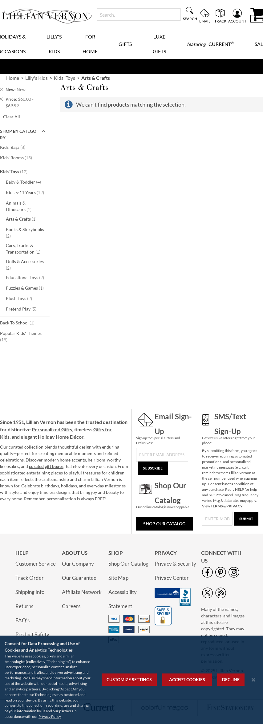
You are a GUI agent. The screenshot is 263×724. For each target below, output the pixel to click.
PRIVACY (234, 506)
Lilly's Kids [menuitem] (54, 44)
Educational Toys (27, 277)
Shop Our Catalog (164, 523)
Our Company (78, 563)
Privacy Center (172, 578)
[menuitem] (210, 44)
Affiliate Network (82, 592)
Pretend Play (25, 308)
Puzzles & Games (27, 288)
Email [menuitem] (204, 21)
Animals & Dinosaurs (22, 206)
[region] (131, 680)
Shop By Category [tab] (18, 134)
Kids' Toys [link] (64, 78)
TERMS (217, 506)
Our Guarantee (79, 578)
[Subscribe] (153, 468)
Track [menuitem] (220, 21)
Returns (24, 606)
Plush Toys (23, 298)
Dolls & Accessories (25, 264)
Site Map (118, 578)
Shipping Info (29, 592)
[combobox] (139, 14)
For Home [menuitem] (90, 44)
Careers (71, 606)
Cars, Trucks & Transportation (26, 248)
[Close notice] (253, 680)
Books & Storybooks (25, 232)
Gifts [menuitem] (125, 44)
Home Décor (69, 437)
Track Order (29, 578)
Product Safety (32, 634)
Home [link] (12, 78)
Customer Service (35, 563)
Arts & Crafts (24, 219)
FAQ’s (22, 620)
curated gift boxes (46, 466)
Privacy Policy (49, 716)
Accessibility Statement (122, 599)
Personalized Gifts (52, 429)
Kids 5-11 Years (27, 192)
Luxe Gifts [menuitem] (159, 44)
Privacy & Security (175, 563)
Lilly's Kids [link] (36, 78)
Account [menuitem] (237, 21)
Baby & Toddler (27, 182)
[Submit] (246, 519)
